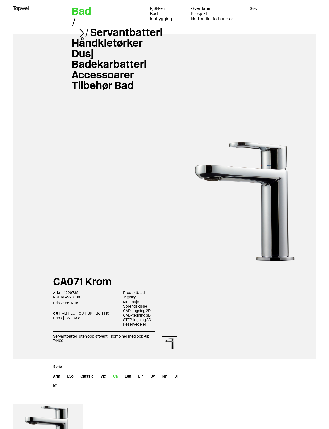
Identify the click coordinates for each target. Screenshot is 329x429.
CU (81, 313)
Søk (253, 8)
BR (89, 313)
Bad (154, 13)
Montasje (131, 302)
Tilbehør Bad (103, 85)
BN (67, 318)
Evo (70, 376)
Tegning (129, 297)
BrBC (57, 318)
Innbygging (161, 18)
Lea (128, 376)
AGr (77, 318)
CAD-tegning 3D (137, 315)
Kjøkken (157, 8)
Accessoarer (103, 74)
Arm (56, 376)
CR (55, 313)
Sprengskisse (135, 306)
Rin (164, 376)
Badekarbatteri (109, 64)
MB (64, 313)
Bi (176, 376)
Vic (103, 376)
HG (106, 313)
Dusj (82, 53)
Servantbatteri (126, 32)
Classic (86, 376)
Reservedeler (134, 324)
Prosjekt (199, 13)
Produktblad (134, 292)
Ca (115, 376)
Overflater (201, 8)
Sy (152, 376)
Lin (140, 376)
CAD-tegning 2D (137, 311)
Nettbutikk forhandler (212, 18)
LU (73, 313)
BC (98, 313)
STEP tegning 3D (137, 320)
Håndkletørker (107, 43)
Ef (54, 385)
